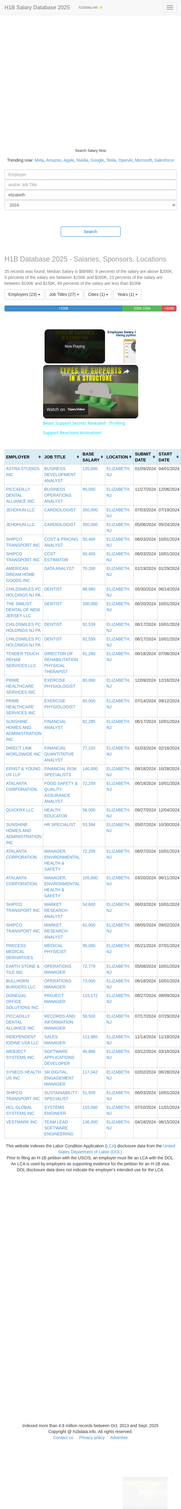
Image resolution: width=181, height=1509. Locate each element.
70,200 (89, 568)
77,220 (89, 748)
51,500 (89, 1092)
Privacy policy (92, 1437)
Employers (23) (24, 294)
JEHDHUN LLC (20, 509)
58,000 (89, 810)
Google (97, 160)
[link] (53, 374)
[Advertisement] (59, 77)
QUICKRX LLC (20, 810)
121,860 (90, 1036)
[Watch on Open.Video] (65, 409)
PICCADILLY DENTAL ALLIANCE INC (20, 495)
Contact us (63, 1437)
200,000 (90, 603)
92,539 (89, 624)
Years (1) (127, 294)
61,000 (89, 925)
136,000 (90, 1122)
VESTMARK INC (21, 1122)
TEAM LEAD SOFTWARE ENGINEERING (59, 1128)
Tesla (111, 160)
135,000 (90, 468)
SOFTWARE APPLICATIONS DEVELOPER (59, 1057)
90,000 (89, 489)
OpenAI (125, 160)
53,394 (89, 824)
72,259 (89, 783)
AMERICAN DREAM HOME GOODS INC (20, 574)
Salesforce (164, 160)
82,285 (89, 721)
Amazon (53, 160)
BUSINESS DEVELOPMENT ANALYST (60, 474)
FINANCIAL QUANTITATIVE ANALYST (59, 754)
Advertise (119, 1437)
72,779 (89, 966)
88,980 (89, 589)
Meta (39, 160)
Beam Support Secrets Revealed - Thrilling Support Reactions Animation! (90, 373)
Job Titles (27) (64, 294)
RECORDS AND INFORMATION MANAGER (59, 1022)
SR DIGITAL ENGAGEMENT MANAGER (59, 1078)
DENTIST (53, 589)
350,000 (90, 509)
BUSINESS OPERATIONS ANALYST (58, 495)
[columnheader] (24, 457)
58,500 (89, 1016)
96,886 (89, 1051)
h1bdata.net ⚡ (91, 7)
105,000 (90, 877)
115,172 (90, 995)
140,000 (90, 768)
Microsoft (143, 160)
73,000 (89, 981)
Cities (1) (98, 294)
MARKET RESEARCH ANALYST (56, 910)
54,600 (89, 904)
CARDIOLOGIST (60, 509)
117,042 (90, 1072)
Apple (68, 160)
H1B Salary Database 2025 (37, 7)
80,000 (89, 680)
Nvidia (82, 160)
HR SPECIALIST (60, 824)
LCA (111, 1145)
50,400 (89, 539)
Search (90, 231)
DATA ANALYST (59, 568)
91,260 (89, 653)
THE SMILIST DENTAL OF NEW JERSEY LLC (23, 609)
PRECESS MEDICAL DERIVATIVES (19, 951)
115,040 (90, 1107)
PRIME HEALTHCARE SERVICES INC (21, 686)
